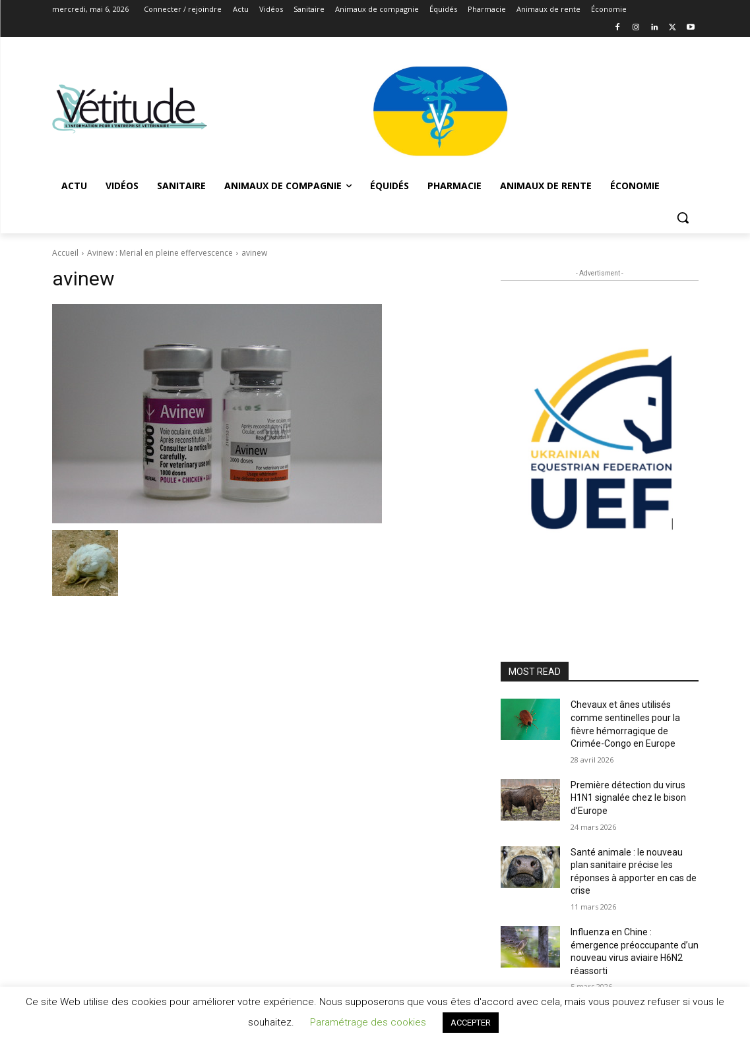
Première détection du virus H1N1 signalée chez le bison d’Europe (628, 798)
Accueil (65, 252)
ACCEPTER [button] (471, 1023)
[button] (683, 217)
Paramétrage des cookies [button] (368, 1022)
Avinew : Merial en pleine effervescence (160, 252)
